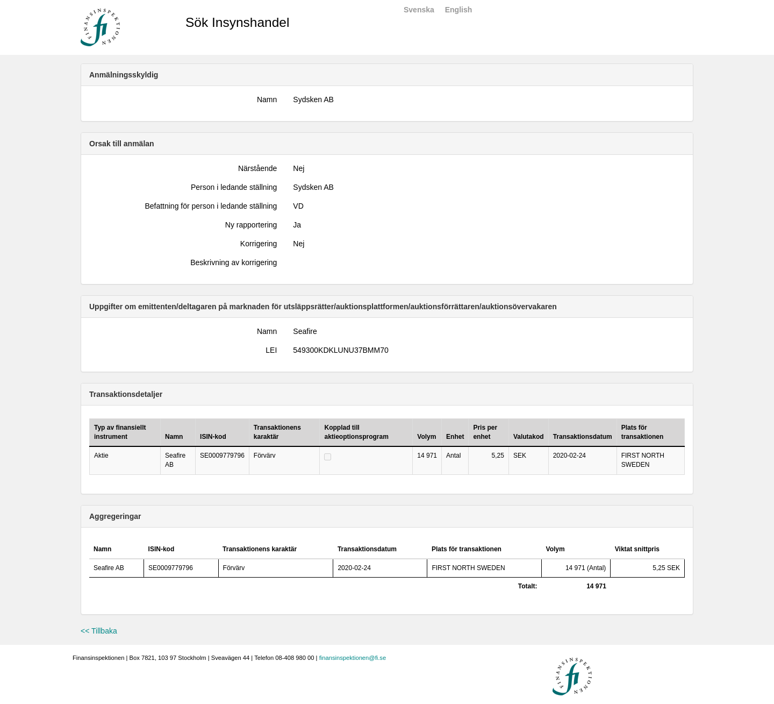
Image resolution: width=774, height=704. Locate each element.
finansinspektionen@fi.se (352, 658)
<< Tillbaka (99, 631)
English (458, 9)
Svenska (419, 9)
